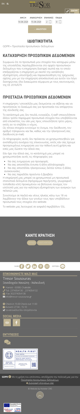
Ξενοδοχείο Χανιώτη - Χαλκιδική (23, 283)
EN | (3, 4)
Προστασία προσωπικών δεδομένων (40, 379)
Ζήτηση (31, 243)
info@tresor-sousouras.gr (19, 296)
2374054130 (16, 290)
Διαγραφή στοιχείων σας (40, 383)
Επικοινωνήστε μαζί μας (20, 274)
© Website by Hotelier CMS (40, 388)
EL (8, 4)
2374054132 (31, 290)
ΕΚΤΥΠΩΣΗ (58, 266)
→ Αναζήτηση (40, 29)
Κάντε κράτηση (45, 243)
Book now (74, 10)
